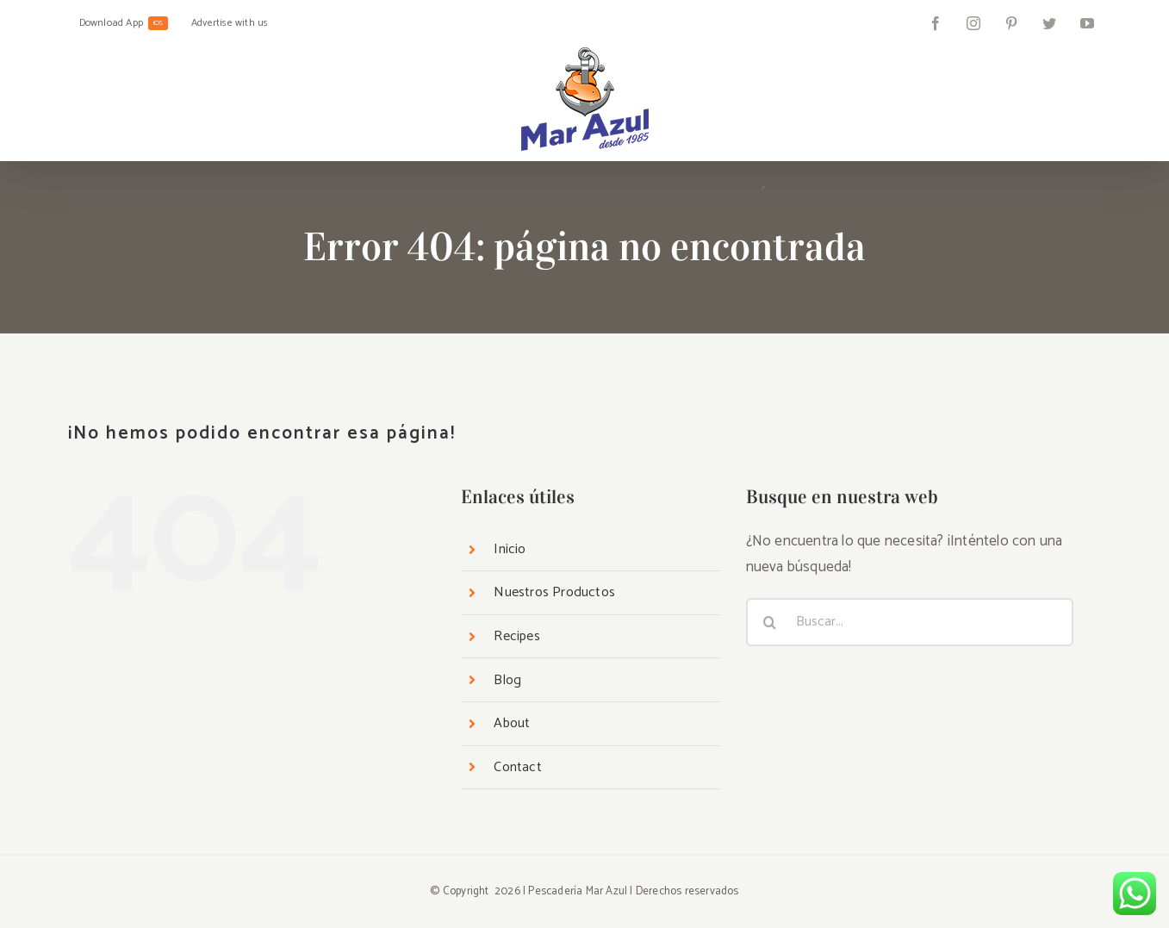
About (512, 723)
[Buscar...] (909, 622)
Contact (517, 767)
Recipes (516, 636)
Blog (507, 680)
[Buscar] (770, 622)
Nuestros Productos (554, 592)
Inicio (509, 549)
